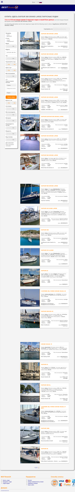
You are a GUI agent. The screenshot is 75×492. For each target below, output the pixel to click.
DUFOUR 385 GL (46, 385)
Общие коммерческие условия (36, 481)
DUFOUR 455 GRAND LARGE (49, 75)
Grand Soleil (47, 347)
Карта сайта (31, 485)
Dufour (46, 36)
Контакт (30, 480)
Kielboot (55, 273)
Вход (33, 2)
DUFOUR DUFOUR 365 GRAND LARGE (52, 116)
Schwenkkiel (56, 211)
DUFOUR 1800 (45, 428)
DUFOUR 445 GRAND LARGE (49, 136)
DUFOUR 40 (44, 448)
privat (8, 35)
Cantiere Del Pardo (49, 294)
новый (8, 40)
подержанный (10, 41)
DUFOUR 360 (45, 230)
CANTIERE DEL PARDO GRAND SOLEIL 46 (53, 291)
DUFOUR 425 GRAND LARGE (49, 97)
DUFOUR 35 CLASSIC (47, 250)
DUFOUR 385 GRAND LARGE (49, 54)
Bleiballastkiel (56, 189)
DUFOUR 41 (44, 364)
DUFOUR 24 (44, 270)
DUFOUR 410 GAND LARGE (49, 208)
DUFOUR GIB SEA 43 (47, 311)
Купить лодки (6, 480)
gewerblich (9, 36)
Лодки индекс (6, 483)
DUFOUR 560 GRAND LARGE (49, 155)
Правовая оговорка (33, 483)
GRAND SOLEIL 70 (46, 344)
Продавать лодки (7, 481)
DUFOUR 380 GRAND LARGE (49, 33)
